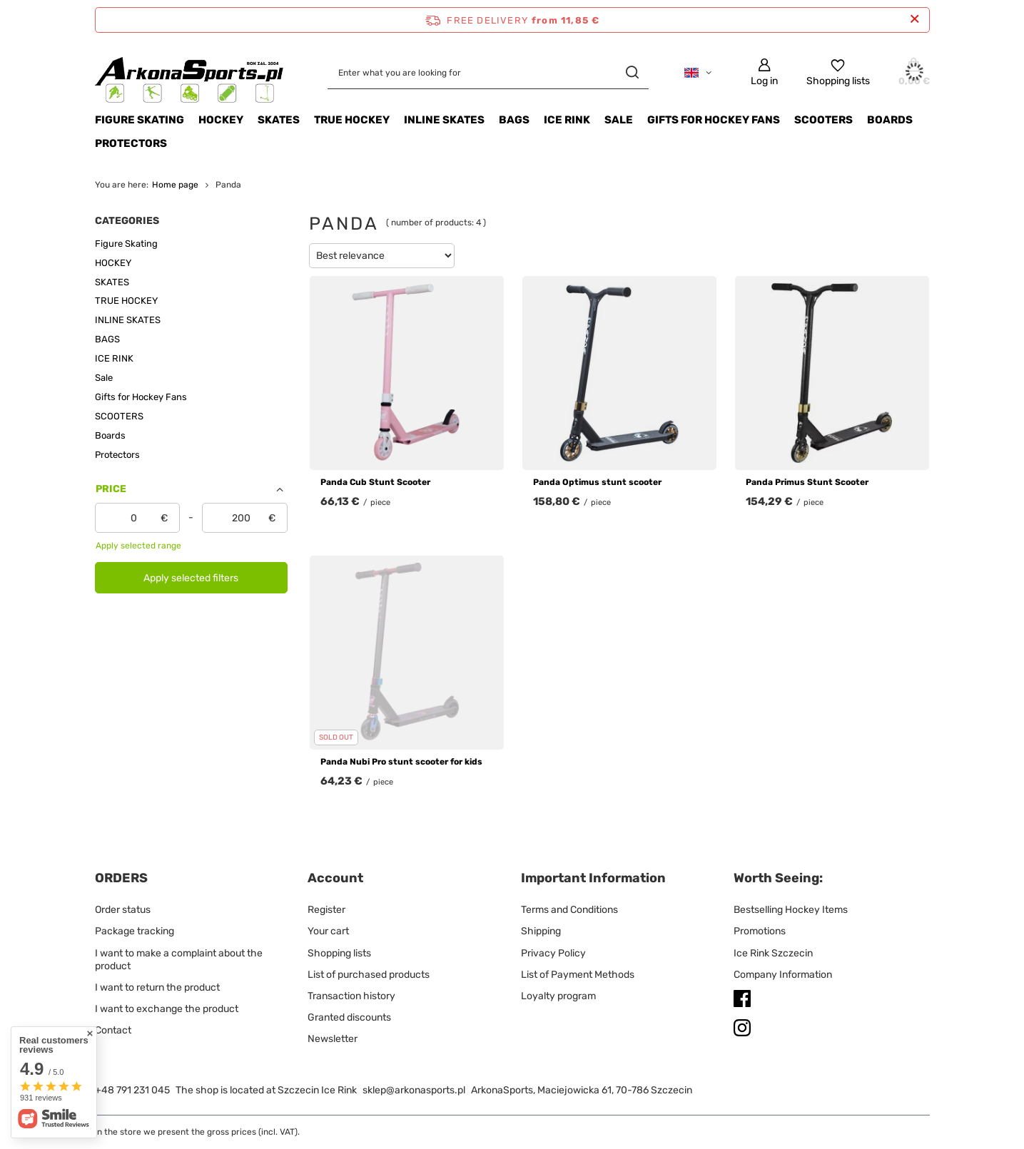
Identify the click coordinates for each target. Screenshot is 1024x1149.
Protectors (131, 143)
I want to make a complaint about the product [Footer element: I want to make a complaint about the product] (179, 959)
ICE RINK (567, 119)
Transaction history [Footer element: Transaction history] (351, 996)
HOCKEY (220, 119)
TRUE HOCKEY (352, 119)
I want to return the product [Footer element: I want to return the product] (157, 987)
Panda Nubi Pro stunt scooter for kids (401, 762)
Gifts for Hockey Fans (713, 119)
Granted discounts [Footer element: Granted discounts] (349, 1017)
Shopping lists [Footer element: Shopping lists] (339, 953)
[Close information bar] (914, 19)
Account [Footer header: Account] (335, 878)
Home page (175, 185)
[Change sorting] (382, 255)
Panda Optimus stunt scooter (597, 482)
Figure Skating (139, 119)
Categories (127, 221)
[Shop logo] (190, 72)
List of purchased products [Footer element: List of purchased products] (369, 975)
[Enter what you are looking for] (488, 72)
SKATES (279, 119)
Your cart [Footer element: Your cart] (328, 931)
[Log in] (764, 72)
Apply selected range (138, 546)
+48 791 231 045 (132, 1090)
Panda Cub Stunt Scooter (375, 482)
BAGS (514, 119)
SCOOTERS (823, 119)
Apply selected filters (190, 578)
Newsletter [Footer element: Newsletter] (333, 1039)
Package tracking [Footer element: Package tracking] (134, 931)
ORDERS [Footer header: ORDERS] (121, 878)
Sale (618, 119)
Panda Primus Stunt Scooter (807, 482)
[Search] (633, 72)
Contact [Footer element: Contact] (113, 1030)
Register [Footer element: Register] (326, 910)
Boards (890, 119)
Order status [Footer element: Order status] (123, 910)
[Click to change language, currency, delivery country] (697, 73)
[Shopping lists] (838, 72)
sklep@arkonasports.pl (414, 1090)
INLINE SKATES (444, 119)
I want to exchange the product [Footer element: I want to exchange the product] (166, 1009)
